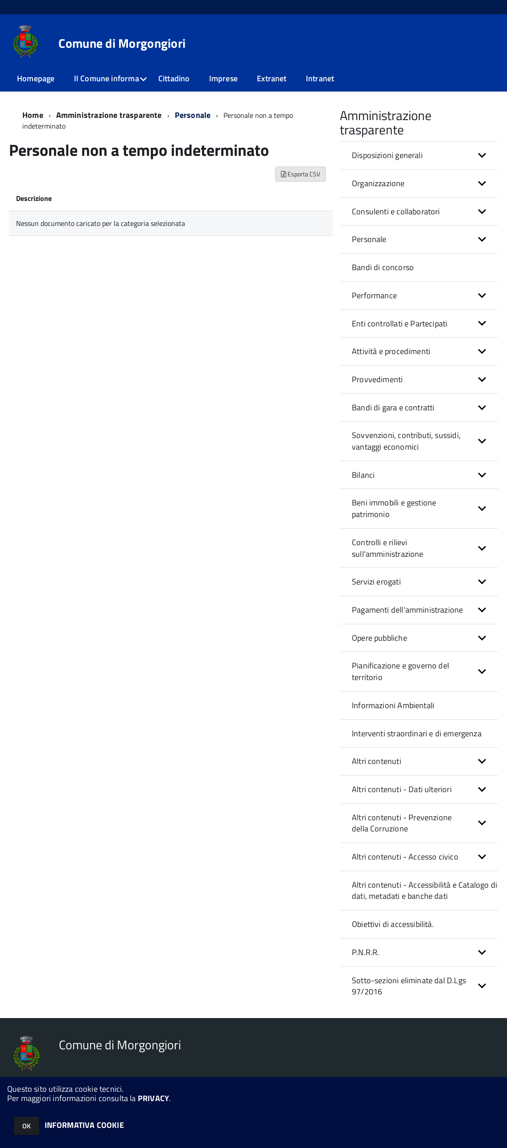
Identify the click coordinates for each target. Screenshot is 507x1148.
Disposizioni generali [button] (387, 155)
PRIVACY (153, 1098)
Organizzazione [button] (378, 183)
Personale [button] (369, 239)
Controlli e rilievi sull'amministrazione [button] (388, 548)
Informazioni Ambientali (393, 705)
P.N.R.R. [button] (365, 952)
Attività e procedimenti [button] (391, 351)
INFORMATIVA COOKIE (84, 1125)
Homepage (35, 78)
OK (26, 1126)
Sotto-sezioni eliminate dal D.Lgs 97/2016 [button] (409, 986)
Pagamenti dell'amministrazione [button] (407, 610)
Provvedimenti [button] (377, 379)
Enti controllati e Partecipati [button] (399, 323)
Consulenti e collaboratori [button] (396, 211)
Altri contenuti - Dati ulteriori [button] (402, 789)
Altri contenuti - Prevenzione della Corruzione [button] (402, 823)
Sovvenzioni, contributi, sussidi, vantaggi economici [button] (406, 441)
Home (32, 115)
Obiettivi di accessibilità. (393, 924)
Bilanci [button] (363, 475)
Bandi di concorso (383, 267)
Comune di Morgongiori (121, 43)
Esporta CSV (300, 174)
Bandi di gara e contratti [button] (393, 407)
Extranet (271, 78)
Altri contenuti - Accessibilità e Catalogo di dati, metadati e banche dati (424, 890)
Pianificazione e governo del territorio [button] (400, 671)
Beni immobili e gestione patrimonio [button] (394, 508)
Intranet (320, 78)
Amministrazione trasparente (109, 115)
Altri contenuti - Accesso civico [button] (405, 857)
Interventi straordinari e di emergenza (417, 733)
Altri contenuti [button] (376, 761)
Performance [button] (374, 295)
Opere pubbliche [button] (379, 638)
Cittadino (174, 78)
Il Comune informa (106, 78)
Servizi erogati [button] (376, 582)
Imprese (223, 78)
